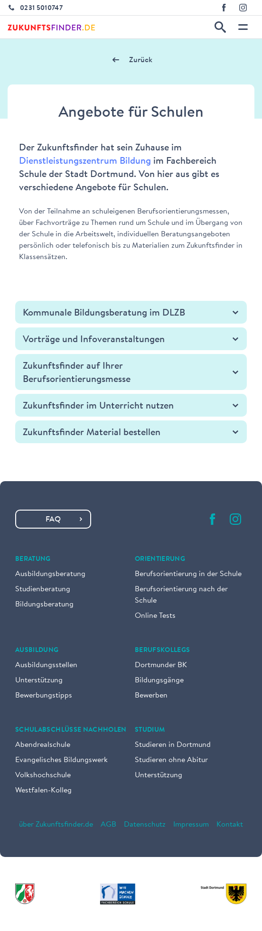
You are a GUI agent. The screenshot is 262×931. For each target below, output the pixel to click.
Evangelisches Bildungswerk (61, 760)
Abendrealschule (42, 745)
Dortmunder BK (161, 665)
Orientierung (160, 559)
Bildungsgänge (159, 680)
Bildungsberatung (44, 604)
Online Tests (155, 616)
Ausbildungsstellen (46, 665)
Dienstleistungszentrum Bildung (85, 161)
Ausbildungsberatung (50, 574)
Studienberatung (42, 589)
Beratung (33, 559)
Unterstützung (39, 680)
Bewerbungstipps (43, 695)
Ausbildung (37, 650)
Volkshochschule (43, 775)
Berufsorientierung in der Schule (188, 574)
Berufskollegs (162, 650)
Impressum (191, 825)
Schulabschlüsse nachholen (71, 730)
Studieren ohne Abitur (171, 760)
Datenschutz (145, 825)
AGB (108, 825)
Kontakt (229, 825)
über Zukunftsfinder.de (56, 825)
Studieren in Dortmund (173, 745)
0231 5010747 (41, 8)
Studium (150, 730)
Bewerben (151, 695)
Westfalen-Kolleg (43, 790)
